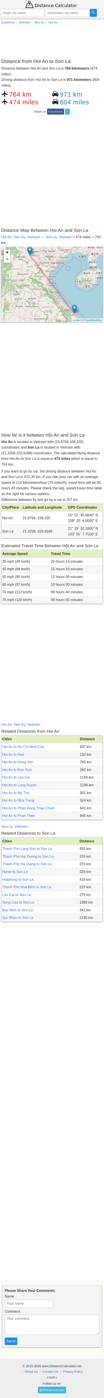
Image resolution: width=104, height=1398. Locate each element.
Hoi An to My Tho (15, 793)
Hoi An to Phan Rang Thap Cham (28, 808)
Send (11, 1341)
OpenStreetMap (93, 320)
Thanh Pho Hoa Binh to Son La (26, 887)
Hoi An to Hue (13, 754)
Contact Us (50, 1371)
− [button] (7, 259)
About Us (31, 1371)
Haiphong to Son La (17, 879)
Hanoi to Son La (15, 872)
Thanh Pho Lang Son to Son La (27, 849)
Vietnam (33, 237)
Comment (12, 1311)
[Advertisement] (52, 41)
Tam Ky (19, 237)
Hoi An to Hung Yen (17, 762)
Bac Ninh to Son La (17, 910)
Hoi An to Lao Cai (16, 777)
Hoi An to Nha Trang (18, 800)
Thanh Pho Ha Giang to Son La (27, 864)
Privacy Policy (73, 1371)
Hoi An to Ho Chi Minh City (23, 747)
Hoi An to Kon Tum (17, 770)
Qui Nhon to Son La (17, 918)
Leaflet (76, 320)
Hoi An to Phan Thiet (18, 816)
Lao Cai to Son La (16, 895)
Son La (51, 237)
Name (9, 1296)
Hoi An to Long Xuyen (19, 785)
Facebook (55, 111)
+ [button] (7, 253)
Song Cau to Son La (18, 902)
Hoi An (6, 237)
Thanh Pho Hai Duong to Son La (27, 856)
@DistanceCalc (51, 1390)
